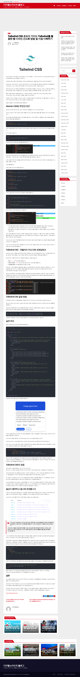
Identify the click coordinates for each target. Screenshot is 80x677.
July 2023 (63, 129)
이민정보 (59, 5)
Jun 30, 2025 (64, 652)
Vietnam (63, 183)
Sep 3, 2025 (9, 654)
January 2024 (64, 116)
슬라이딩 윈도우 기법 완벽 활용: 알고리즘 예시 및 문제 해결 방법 (30, 629)
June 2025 (63, 86)
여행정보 (63, 196)
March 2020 (64, 169)
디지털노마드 (16, 42)
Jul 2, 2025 (45, 654)
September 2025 (65, 79)
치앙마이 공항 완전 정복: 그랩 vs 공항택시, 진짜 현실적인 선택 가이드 (68, 48)
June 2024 (63, 99)
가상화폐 (63, 186)
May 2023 (63, 133)
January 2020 (64, 172)
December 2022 (65, 146)
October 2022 (64, 149)
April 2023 (63, 136)
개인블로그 (64, 5)
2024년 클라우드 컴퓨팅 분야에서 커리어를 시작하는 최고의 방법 (48, 629)
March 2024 (64, 109)
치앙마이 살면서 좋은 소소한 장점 (12, 651)
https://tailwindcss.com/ (12, 593)
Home (54, 674)
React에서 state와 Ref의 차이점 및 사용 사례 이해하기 (12, 628)
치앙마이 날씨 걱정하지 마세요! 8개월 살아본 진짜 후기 (67, 649)
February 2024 (64, 113)
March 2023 (64, 139)
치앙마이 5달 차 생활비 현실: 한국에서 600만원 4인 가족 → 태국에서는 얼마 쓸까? (68, 59)
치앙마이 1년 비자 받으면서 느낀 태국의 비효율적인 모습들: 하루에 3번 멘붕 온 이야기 (68, 42)
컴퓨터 (74, 5)
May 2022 (63, 153)
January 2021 (64, 163)
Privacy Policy (60, 674)
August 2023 (64, 126)
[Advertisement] (40, 18)
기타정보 (70, 5)
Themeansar (26, 674)
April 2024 (63, 106)
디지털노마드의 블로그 (13, 4)
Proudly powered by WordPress (9, 674)
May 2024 (63, 103)
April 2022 (63, 156)
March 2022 (64, 159)
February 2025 (64, 93)
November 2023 (65, 123)
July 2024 (63, 96)
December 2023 (65, 119)
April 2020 (63, 166)
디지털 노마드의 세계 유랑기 (70, 674)
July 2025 (63, 83)
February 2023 (64, 143)
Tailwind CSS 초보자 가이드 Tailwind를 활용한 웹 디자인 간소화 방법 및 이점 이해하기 (30, 37)
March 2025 (64, 89)
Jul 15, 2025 (27, 652)
